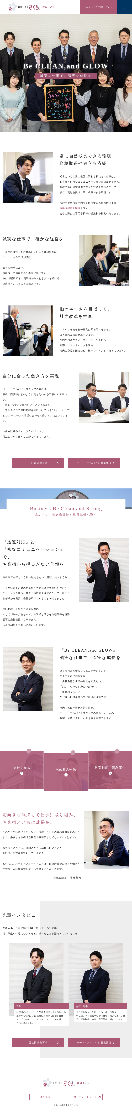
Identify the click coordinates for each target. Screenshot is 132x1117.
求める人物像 (66, 769)
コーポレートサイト (85, 1097)
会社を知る (21, 767)
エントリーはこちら (99, 6)
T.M (19, 1006)
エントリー (46, 1097)
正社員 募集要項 (38, 463)
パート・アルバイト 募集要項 (94, 463)
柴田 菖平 (82, 1006)
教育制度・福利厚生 (110, 767)
